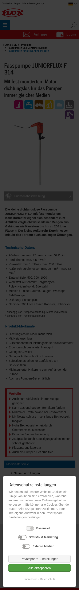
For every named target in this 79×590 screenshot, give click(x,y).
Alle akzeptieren (39, 568)
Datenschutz (47, 579)
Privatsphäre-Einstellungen (39, 559)
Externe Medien (43, 546)
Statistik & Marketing (43, 537)
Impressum (30, 579)
